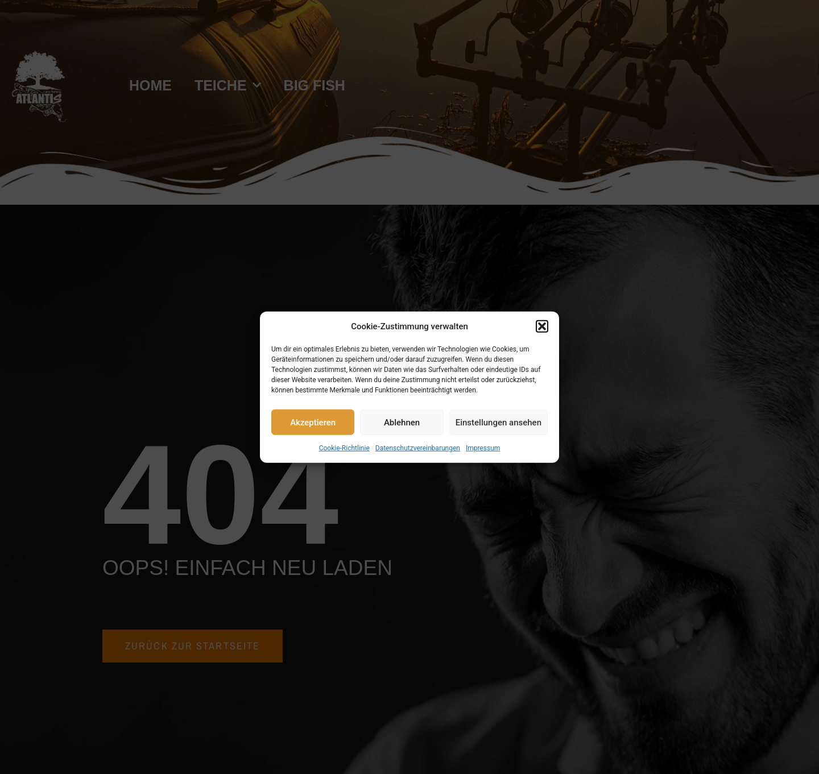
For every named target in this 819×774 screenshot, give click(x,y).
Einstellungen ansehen (498, 422)
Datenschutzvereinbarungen (417, 448)
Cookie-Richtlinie (344, 448)
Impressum (483, 448)
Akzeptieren (313, 422)
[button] (542, 326)
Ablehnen (402, 422)
